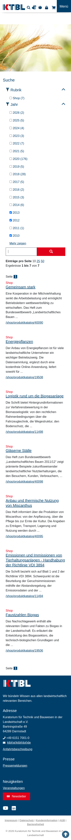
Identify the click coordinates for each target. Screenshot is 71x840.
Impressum (11, 820)
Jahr (14, 104)
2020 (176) (18, 158)
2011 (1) (16, 228)
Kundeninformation (47, 820)
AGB (62, 820)
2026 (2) (16, 112)
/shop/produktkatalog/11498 (24, 431)
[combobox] (21, 251)
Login (46, 7)
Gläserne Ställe (19, 450)
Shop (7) (16, 98)
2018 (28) (17, 174)
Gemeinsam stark (20, 287)
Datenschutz (27, 820)
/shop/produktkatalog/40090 (24, 322)
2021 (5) (16, 151)
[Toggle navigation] (64, 6)
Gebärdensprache (35, 7)
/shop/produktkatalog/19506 (24, 650)
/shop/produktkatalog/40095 (24, 536)
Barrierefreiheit (35, 824)
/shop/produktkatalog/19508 (24, 377)
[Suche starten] (51, 251)
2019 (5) (16, 166)
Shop (53, 7)
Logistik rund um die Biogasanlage (35, 396)
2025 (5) (16, 120)
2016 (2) (16, 189)
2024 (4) (16, 128)
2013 (14, 212)
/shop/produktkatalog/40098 (24, 481)
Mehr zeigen (17, 243)
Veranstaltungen (14, 788)
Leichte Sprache (40, 7)
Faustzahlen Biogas (22, 615)
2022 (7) (16, 143)
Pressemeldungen (15, 765)
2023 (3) (16, 135)
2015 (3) (16, 197)
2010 (14, 235)
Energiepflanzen (19, 341)
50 (42, 261)
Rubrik (16, 90)
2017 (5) (16, 182)
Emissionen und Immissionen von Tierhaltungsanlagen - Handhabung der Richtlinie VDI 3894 (35, 560)
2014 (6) (16, 205)
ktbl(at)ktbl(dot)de (19, 742)
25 (38, 261)
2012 (14, 220)
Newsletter (16, 796)
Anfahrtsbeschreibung (17, 749)
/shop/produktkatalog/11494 (24, 596)
